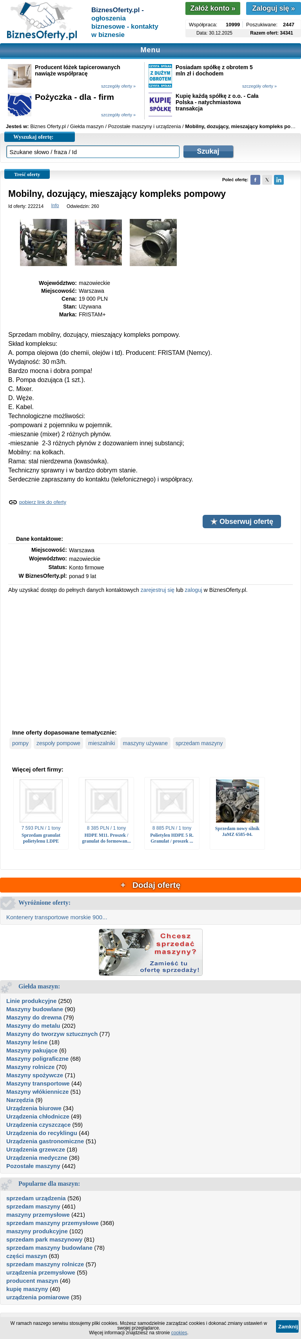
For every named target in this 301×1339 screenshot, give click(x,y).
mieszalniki (101, 743)
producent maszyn (32, 1280)
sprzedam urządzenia (36, 1198)
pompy (20, 743)
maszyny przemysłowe (38, 1214)
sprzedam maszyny (199, 743)
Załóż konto (212, 8)
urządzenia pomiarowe (37, 1297)
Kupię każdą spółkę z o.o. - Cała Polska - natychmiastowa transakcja (217, 102)
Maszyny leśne (26, 1042)
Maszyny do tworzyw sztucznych (52, 1033)
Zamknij (288, 1327)
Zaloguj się (273, 8)
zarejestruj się (157, 590)
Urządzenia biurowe (34, 1108)
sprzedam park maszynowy (44, 1239)
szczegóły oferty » (118, 86)
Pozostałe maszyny (33, 1166)
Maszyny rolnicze (30, 1066)
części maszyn (26, 1256)
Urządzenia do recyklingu (41, 1133)
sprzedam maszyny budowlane (49, 1247)
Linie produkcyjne (31, 1000)
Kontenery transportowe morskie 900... (56, 917)
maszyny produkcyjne (37, 1231)
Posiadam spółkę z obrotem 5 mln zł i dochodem (214, 70)
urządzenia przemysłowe (40, 1272)
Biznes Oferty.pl (48, 126)
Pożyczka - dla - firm (74, 96)
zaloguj (193, 590)
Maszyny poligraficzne (37, 1058)
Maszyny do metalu (33, 1025)
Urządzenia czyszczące (38, 1124)
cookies (179, 1332)
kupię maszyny (27, 1289)
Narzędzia (20, 1100)
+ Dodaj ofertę (150, 884)
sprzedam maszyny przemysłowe (52, 1223)
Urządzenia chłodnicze (37, 1116)
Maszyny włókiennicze (37, 1091)
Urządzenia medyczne (36, 1157)
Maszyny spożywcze (34, 1075)
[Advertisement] (150, 660)
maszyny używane (145, 743)
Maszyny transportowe (38, 1083)
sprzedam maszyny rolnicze (45, 1264)
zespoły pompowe (58, 743)
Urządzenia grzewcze (35, 1149)
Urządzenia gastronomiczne (45, 1141)
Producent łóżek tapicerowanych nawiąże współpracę (77, 70)
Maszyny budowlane (34, 1009)
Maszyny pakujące (32, 1050)
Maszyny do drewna (34, 1017)
